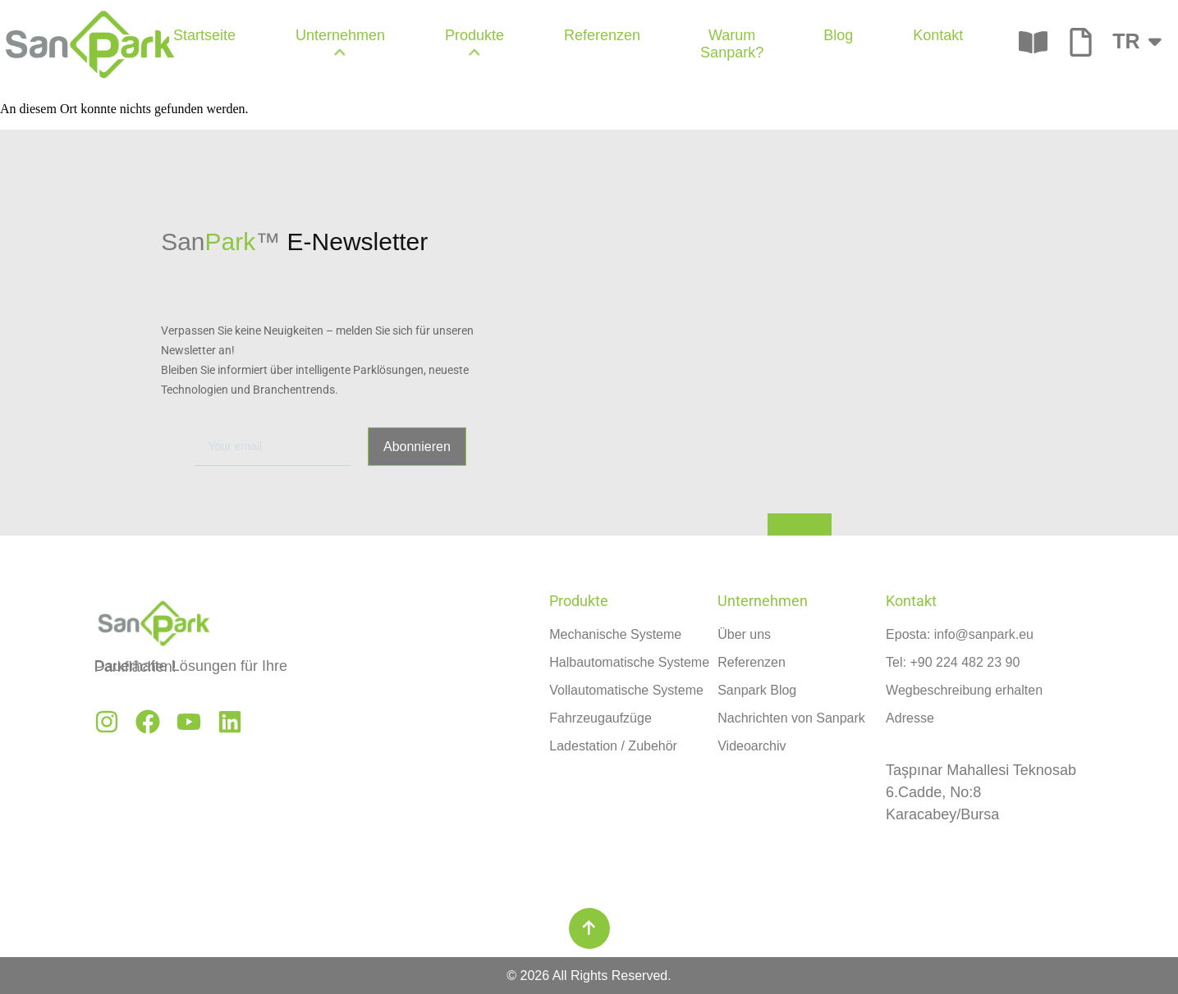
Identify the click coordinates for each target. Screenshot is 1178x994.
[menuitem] (340, 44)
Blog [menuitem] (838, 35)
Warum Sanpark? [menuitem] (731, 44)
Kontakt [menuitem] (938, 35)
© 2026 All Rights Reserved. (588, 976)
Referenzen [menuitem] (602, 35)
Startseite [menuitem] (204, 35)
